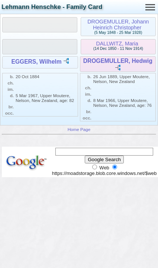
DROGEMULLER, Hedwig (117, 61)
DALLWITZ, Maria (117, 44)
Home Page (79, 129)
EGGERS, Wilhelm (36, 61)
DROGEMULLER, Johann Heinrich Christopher (118, 25)
